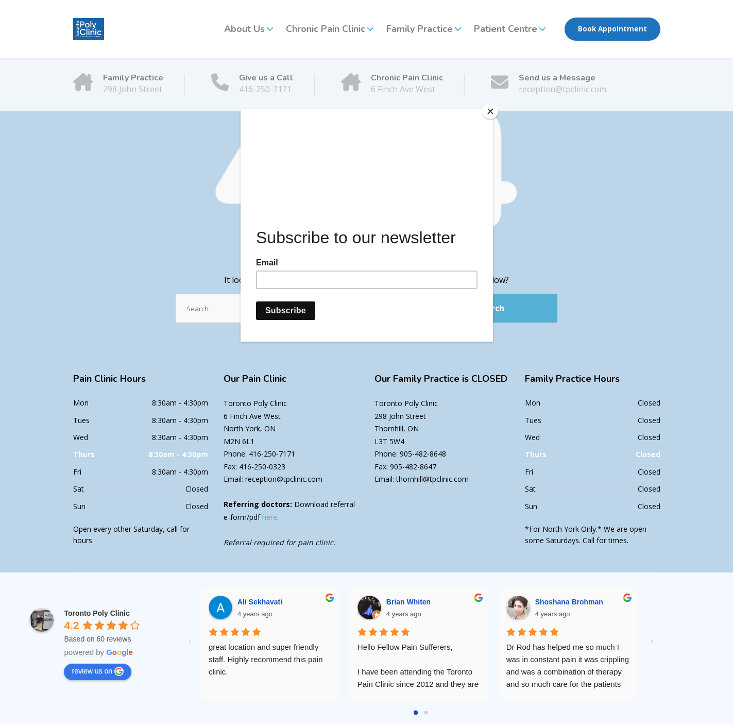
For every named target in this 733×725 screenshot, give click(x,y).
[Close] (490, 111)
